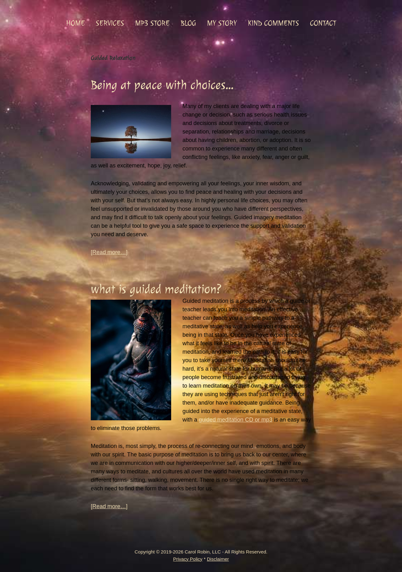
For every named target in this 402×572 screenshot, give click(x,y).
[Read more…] (109, 252)
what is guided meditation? (156, 289)
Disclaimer (218, 559)
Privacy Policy (187, 559)
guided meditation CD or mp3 (235, 420)
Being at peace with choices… (162, 85)
